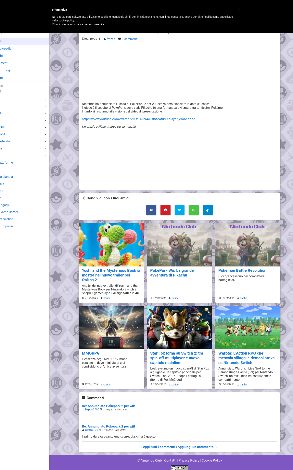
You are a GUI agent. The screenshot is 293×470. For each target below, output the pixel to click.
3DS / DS (9, 113)
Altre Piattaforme (15, 162)
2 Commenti (129, 38)
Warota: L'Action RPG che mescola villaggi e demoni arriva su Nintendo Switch (247, 355)
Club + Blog (13, 70)
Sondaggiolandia (15, 177)
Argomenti (12, 63)
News (9, 41)
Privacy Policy (188, 456)
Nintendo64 (11, 134)
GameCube (11, 127)
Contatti (170, 456)
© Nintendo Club (151, 456)
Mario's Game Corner (17, 212)
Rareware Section (15, 219)
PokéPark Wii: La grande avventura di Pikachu (171, 271)
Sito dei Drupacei (15, 226)
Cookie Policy (209, 456)
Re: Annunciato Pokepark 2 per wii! (106, 403)
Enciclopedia (14, 48)
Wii (5, 120)
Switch (8, 99)
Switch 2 (9, 92)
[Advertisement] (179, 71)
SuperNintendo (13, 141)
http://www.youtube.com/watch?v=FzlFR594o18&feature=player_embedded (135, 118)
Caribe (106, 296)
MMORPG (90, 350)
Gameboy (10, 148)
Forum (10, 77)
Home (9, 34)
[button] (239, 9)
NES (6, 155)
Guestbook (10, 184)
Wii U (6, 106)
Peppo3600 (91, 406)
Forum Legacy (13, 205)
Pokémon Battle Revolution (241, 269)
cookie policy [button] (66, 20)
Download (10, 191)
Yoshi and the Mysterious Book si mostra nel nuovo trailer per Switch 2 (110, 273)
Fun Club (9, 198)
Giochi (10, 56)
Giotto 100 (91, 426)
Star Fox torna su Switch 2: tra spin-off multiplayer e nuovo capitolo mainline (175, 355)
